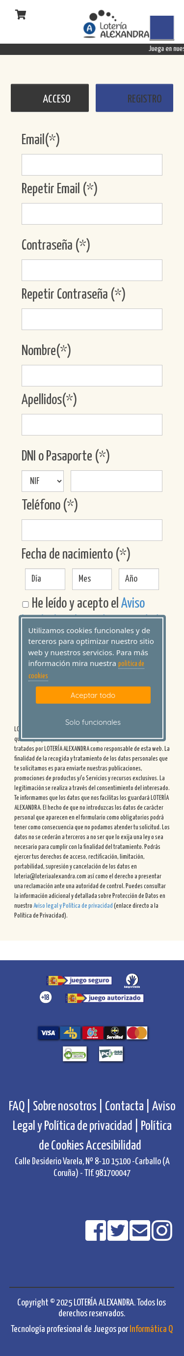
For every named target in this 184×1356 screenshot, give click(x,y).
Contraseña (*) (56, 246)
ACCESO (57, 99)
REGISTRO (145, 99)
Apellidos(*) (50, 400)
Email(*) (41, 140)
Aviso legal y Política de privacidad (73, 906)
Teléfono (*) (50, 505)
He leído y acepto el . (91, 612)
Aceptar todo (93, 695)
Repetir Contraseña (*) (74, 295)
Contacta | (127, 1106)
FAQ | (21, 1106)
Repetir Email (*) (60, 189)
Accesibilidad (113, 1145)
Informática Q (151, 1329)
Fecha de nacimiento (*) (76, 555)
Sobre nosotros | (68, 1106)
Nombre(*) (47, 351)
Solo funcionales (93, 722)
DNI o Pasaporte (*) (66, 456)
